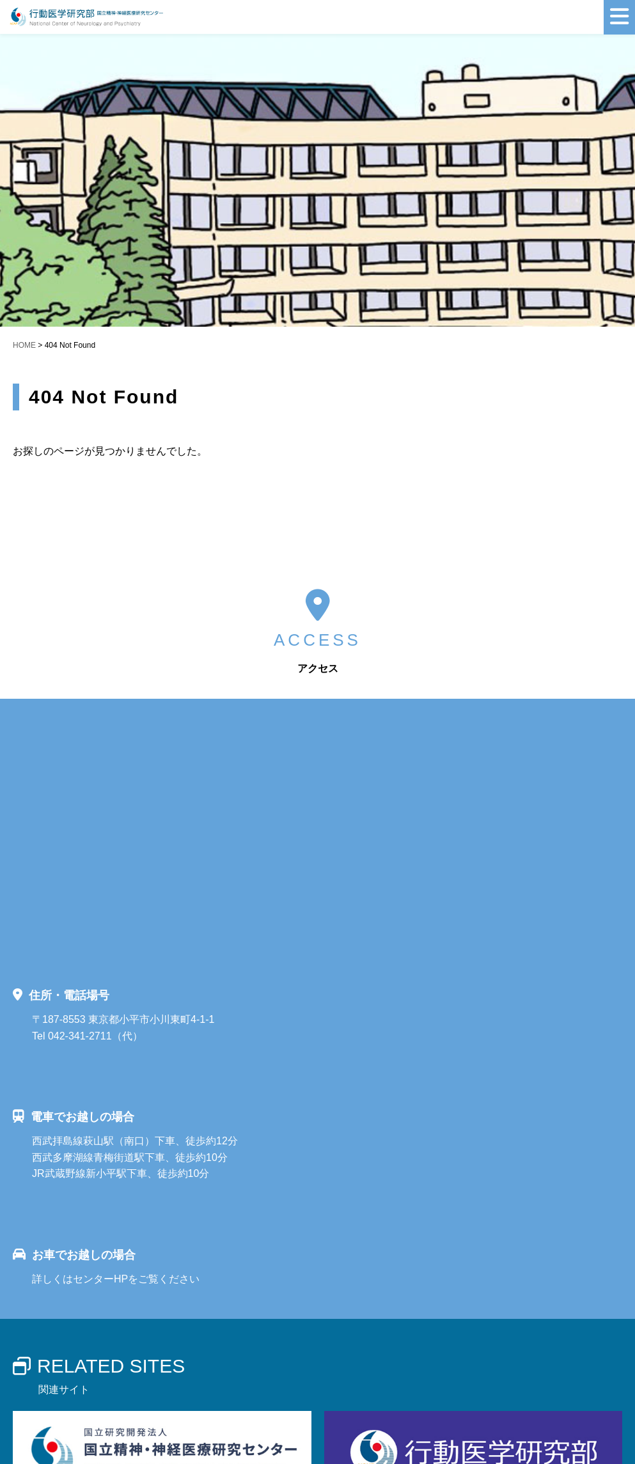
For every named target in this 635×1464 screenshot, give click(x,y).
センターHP (100, 1278)
